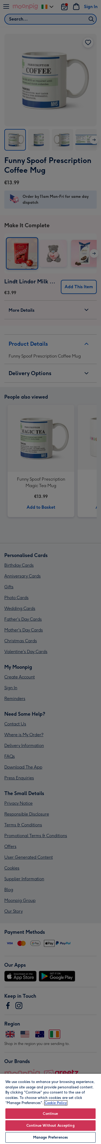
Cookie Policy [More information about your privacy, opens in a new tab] (56, 1103)
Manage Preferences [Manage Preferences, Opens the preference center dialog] (50, 1137)
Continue (50, 1114)
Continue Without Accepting (50, 1125)
